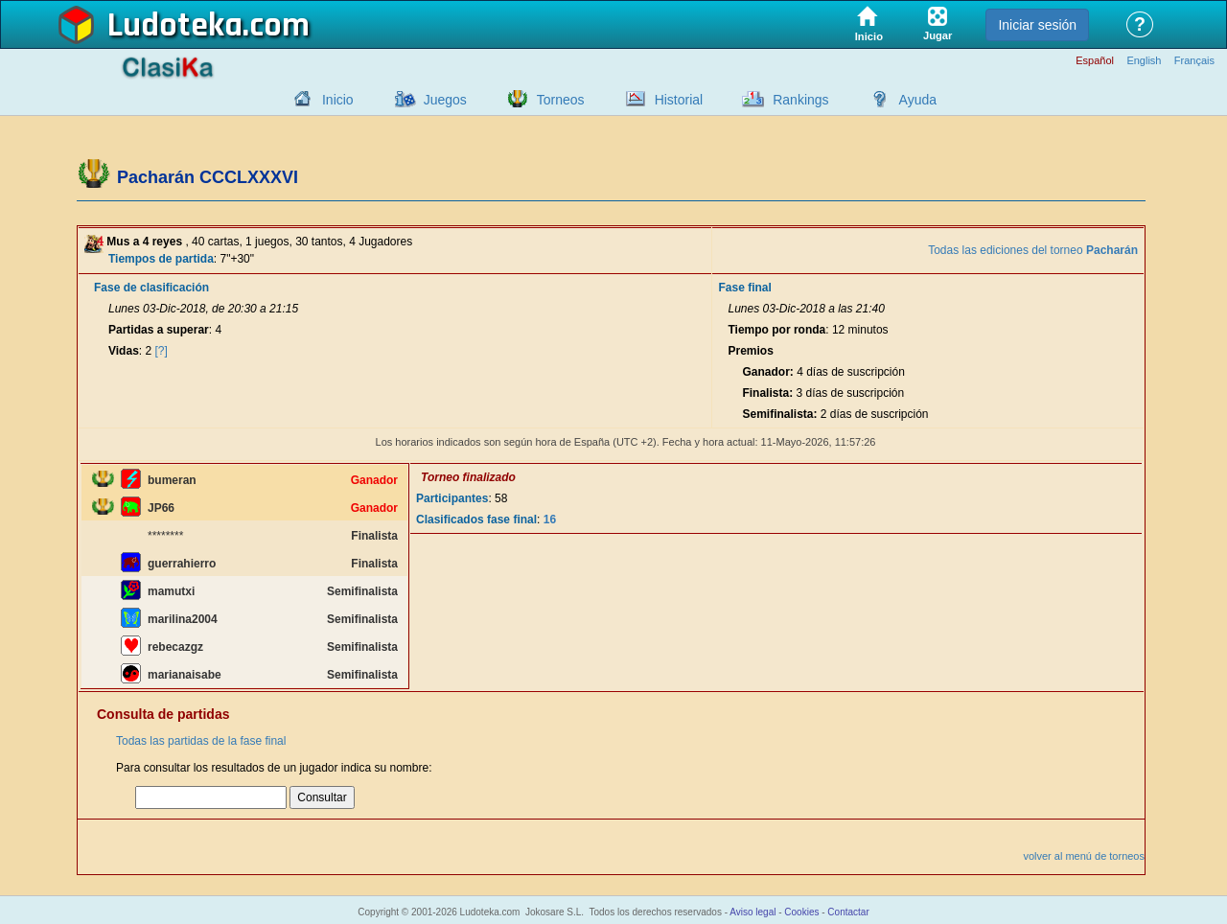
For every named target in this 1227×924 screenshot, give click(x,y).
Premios (750, 351)
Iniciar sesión (1037, 25)
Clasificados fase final (476, 519)
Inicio (338, 99)
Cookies (801, 912)
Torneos (561, 99)
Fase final (744, 287)
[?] (161, 351)
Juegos (445, 99)
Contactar (847, 912)
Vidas (123, 351)
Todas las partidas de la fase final (201, 741)
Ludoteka (175, 26)
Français (1194, 61)
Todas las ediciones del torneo (1033, 250)
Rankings (800, 99)
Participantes (452, 498)
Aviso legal (752, 912)
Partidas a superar (158, 329)
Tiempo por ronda (776, 329)
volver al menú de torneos (1084, 856)
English (1143, 61)
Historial (679, 99)
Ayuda (918, 99)
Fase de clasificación (151, 287)
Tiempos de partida (161, 259)
